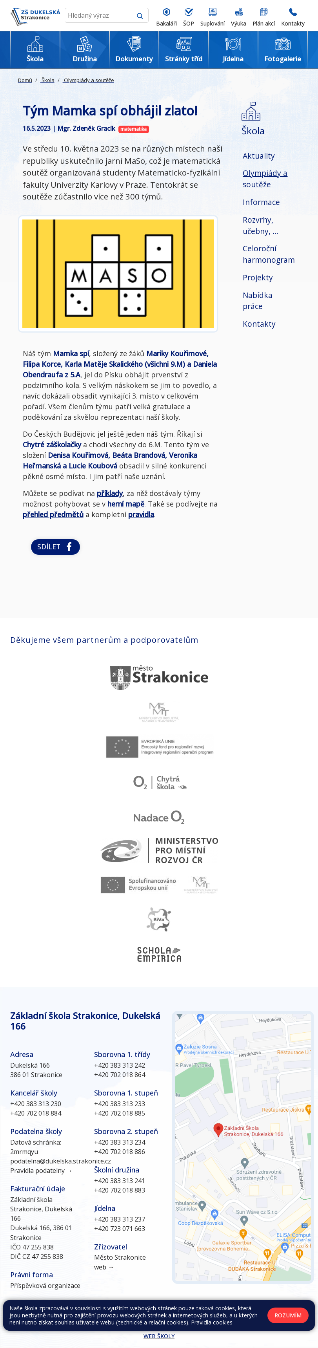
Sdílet (55, 547)
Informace (261, 202)
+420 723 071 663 (119, 1228)
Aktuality (259, 155)
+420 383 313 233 (119, 1103)
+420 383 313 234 (119, 1142)
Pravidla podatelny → (41, 1170)
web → (104, 1267)
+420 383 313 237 (119, 1219)
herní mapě (125, 503)
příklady (110, 493)
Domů (25, 80)
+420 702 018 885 (119, 1113)
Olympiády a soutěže (88, 80)
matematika (133, 129)
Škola (47, 80)
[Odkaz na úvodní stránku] (35, 15)
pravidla (141, 514)
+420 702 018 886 (119, 1151)
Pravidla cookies (212, 1322)
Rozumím (288, 1315)
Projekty (258, 277)
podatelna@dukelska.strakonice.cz (60, 1161)
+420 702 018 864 (119, 1074)
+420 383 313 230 (35, 1103)
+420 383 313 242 (119, 1065)
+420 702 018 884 (35, 1113)
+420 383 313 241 (119, 1180)
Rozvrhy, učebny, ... (260, 225)
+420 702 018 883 (119, 1190)
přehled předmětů (53, 514)
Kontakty (259, 323)
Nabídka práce (258, 301)
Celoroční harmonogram (269, 254)
